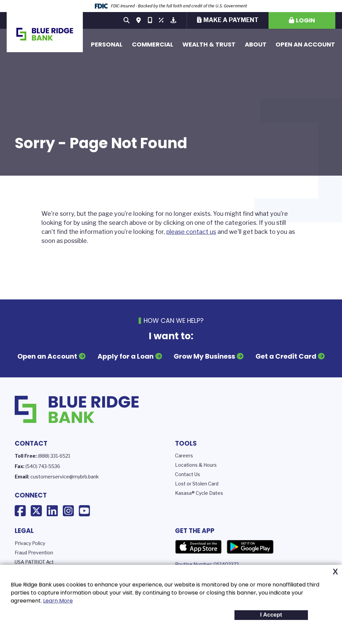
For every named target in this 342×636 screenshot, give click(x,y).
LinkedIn (52, 511)
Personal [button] (107, 44)
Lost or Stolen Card (196, 483)
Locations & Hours (196, 465)
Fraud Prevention (34, 552)
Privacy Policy (30, 543)
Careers (184, 455)
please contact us (191, 231)
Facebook (20, 511)
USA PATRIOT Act (34, 562)
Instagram (68, 511)
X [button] (335, 572)
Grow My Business (204, 356)
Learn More (58, 601)
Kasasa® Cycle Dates (199, 493)
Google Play (250, 547)
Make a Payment (231, 19)
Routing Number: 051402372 (207, 564)
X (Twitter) (36, 511)
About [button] (256, 44)
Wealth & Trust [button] (208, 44)
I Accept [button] (271, 615)
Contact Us (187, 474)
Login (305, 20)
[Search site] (127, 20)
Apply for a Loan (126, 356)
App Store (198, 547)
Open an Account (305, 44)
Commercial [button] (152, 44)
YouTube (84, 511)
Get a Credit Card (285, 356)
